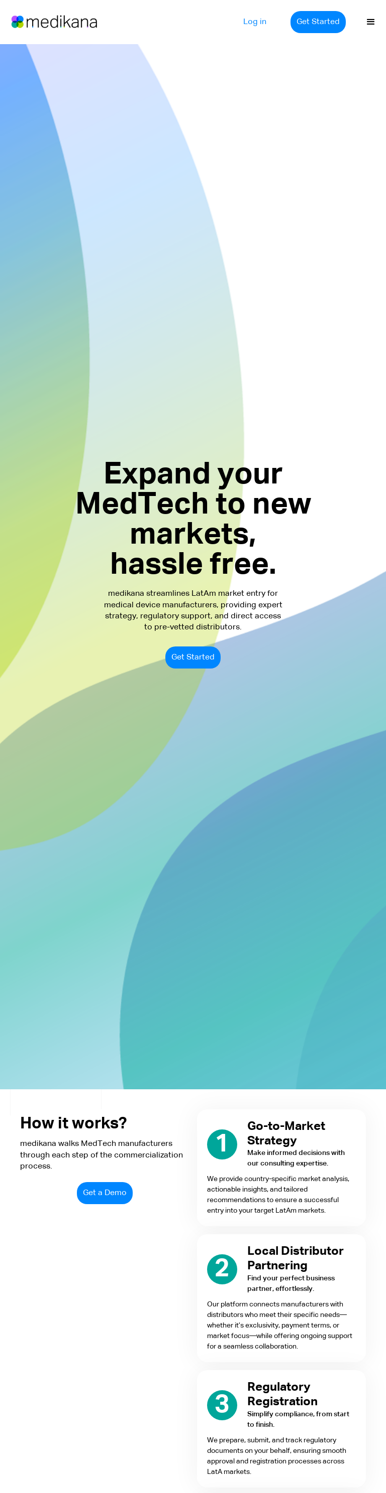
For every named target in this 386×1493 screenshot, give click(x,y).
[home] (45, 22)
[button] (371, 22)
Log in (254, 22)
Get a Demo (105, 1193)
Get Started (318, 22)
